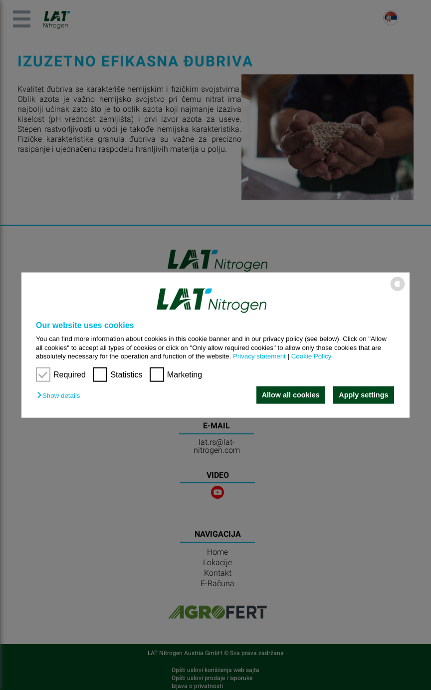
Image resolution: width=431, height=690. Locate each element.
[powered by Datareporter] (398, 290)
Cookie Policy (311, 356)
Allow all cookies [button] (290, 395)
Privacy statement (259, 356)
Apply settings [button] (363, 395)
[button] (61, 395)
